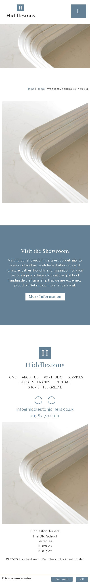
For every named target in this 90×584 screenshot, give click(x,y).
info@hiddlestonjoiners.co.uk (45, 409)
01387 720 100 (45, 415)
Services (75, 377)
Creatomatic (74, 559)
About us (30, 377)
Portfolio (53, 377)
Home (31, 88)
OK (82, 579)
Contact (63, 382)
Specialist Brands (34, 382)
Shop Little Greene (45, 387)
